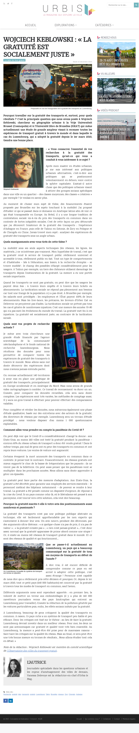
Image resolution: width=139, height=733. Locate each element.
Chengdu (71, 694)
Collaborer (107, 719)
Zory (65, 694)
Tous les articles (46, 30)
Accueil (30, 25)
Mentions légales (129, 719)
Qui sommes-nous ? (92, 719)
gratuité (14, 694)
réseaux (61, 694)
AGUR (40, 719)
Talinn (47, 694)
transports (25, 694)
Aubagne (78, 694)
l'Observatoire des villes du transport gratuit (31, 651)
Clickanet (33, 719)
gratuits (32, 694)
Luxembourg (40, 694)
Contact (117, 719)
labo (19, 694)
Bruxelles (54, 694)
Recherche (7, 694)
